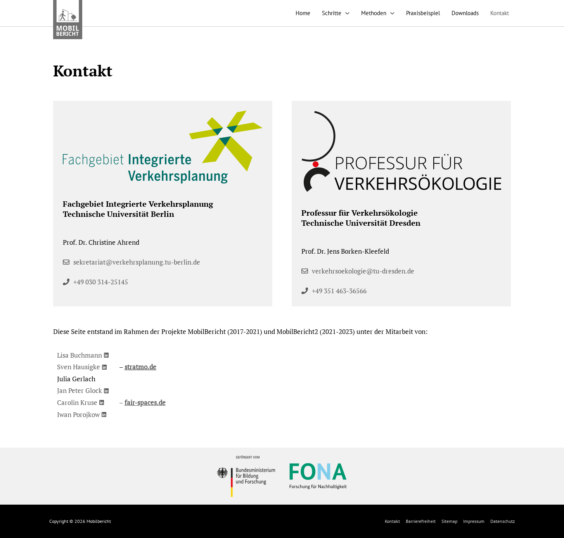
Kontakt (392, 521)
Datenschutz (502, 521)
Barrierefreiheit (421, 521)
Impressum (473, 521)
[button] (95, 282)
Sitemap (449, 521)
